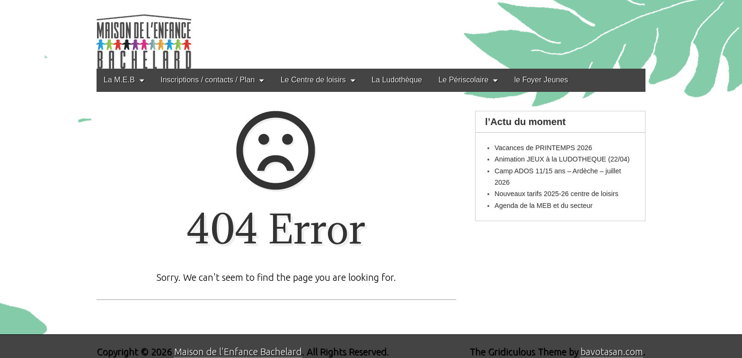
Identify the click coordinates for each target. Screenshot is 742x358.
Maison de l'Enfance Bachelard (238, 351)
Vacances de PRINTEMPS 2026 (543, 148)
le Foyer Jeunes (541, 80)
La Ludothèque (396, 80)
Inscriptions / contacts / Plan (207, 80)
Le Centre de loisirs (313, 80)
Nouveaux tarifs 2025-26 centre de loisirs (556, 193)
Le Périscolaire (463, 80)
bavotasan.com (612, 351)
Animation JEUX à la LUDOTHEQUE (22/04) (562, 159)
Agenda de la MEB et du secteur (543, 205)
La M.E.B (119, 80)
